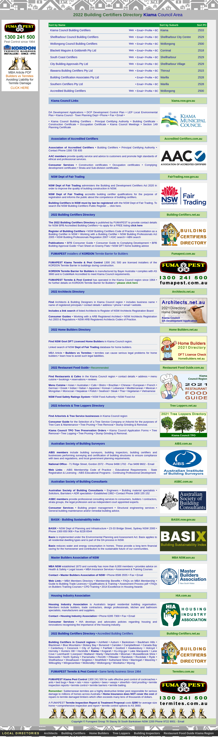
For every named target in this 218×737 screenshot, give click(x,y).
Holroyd (150, 648)
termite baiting (118, 685)
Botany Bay (90, 645)
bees (105, 682)
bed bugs (61, 682)
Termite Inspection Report (81, 702)
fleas (71, 682)
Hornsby (53, 651)
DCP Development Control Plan (105, 112)
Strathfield (100, 659)
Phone (104, 115)
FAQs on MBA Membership (139, 580)
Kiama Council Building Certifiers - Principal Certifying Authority (90, 121)
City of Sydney (90, 648)
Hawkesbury (135, 648)
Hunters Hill (68, 651)
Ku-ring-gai (120, 651)
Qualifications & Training (103, 583)
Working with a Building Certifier (98, 234)
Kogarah (106, 651)
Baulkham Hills (146, 642)
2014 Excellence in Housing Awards (122, 586)
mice (86, 682)
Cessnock (72, 648)
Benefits (115, 580)
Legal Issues (76, 569)
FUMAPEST (121, 222)
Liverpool (76, 654)
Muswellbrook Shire (144, 654)
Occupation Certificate (93, 124)
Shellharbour (56, 659)
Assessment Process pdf (134, 583)
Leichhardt (63, 654)
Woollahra (118, 662)
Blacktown (54, 645)
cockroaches (148, 679)
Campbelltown (132, 645)
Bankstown (128, 642)
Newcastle (54, 656)
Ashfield (103, 642)
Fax (112, 115)
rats (79, 682)
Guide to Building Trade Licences (68, 583)
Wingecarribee (71, 662)
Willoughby (55, 662)
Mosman (126, 654)
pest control (130, 679)
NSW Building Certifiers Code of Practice (110, 231)
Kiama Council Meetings (124, 124)
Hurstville (82, 651)
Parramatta (88, 656)
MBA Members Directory (78, 580)
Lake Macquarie (139, 651)
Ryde (152, 656)
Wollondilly (88, 662)
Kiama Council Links (64, 100)
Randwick (127, 656)
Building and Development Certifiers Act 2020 (128, 185)
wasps (114, 682)
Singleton (87, 659)
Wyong (131, 662)
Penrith (102, 656)
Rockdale (141, 656)
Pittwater (114, 656)
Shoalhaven (72, 659)
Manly (99, 654)
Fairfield (107, 648)
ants (51, 682)
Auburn (115, 642)
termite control (79, 685)
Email (120, 115)
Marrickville (111, 654)
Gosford (120, 648)
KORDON (77, 282)
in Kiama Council (105, 341)
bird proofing (139, 682)
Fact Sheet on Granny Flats (94, 245)
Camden (116, 645)
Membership (103, 580)
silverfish (125, 682)
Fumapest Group (95, 721)
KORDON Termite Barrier (63, 265)
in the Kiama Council (81, 376)
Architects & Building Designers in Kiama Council (84, 302)
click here (115, 205)
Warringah (136, 659)
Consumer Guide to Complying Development (122, 242)
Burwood (104, 645)
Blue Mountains (72, 645)
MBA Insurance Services (100, 569)
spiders (95, 682)
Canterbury (57, 648)
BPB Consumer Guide (80, 242)
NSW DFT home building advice (130, 245)
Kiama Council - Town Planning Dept (77, 115)
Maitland (89, 654)
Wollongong (104, 662)
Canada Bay (150, 645)
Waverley (150, 659)
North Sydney (71, 656)
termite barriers (98, 685)
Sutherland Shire (118, 659)
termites (84, 691)
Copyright (77, 721)
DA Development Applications (66, 112)
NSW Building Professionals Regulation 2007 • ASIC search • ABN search (99, 237)
